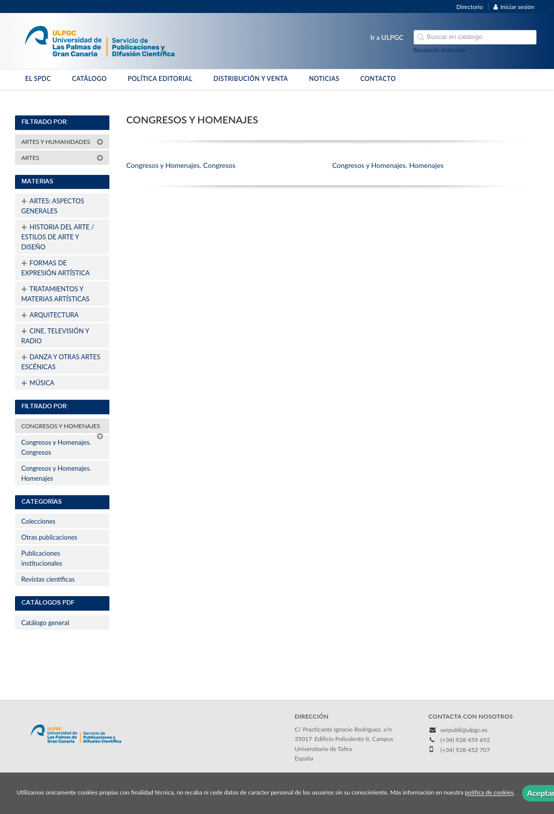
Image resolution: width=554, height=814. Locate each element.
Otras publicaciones (49, 537)
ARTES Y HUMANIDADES (62, 141)
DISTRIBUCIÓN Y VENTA (250, 78)
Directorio (470, 6)
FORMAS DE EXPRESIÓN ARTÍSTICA (55, 267)
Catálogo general (45, 623)
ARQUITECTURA (50, 315)
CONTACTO (378, 78)
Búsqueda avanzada (440, 49)
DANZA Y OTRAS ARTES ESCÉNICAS (60, 361)
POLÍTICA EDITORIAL (160, 78)
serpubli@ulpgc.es (464, 730)
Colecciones (38, 521)
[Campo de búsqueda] (475, 37)
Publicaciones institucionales (41, 558)
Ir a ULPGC (386, 37)
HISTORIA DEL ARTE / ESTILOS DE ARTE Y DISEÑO (57, 236)
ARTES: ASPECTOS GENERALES (52, 205)
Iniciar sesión (514, 6)
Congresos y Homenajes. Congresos (56, 447)
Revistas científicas (48, 579)
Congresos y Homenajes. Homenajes (56, 473)
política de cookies (489, 793)
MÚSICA (37, 383)
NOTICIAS (324, 78)
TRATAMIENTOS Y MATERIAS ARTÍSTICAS (55, 293)
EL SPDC (38, 78)
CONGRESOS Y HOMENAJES (62, 427)
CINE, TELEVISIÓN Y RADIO (55, 335)
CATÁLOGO (89, 78)
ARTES (62, 157)
